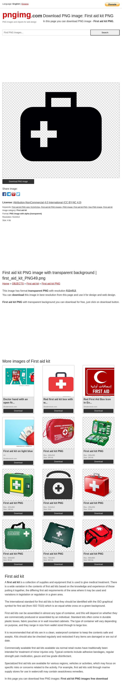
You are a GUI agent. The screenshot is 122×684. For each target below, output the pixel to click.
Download (18, 411)
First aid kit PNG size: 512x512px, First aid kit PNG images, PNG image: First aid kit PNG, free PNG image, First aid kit (62, 207)
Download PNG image (18, 181)
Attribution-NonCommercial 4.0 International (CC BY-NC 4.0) (47, 202)
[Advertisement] (61, 60)
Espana (25, 4)
